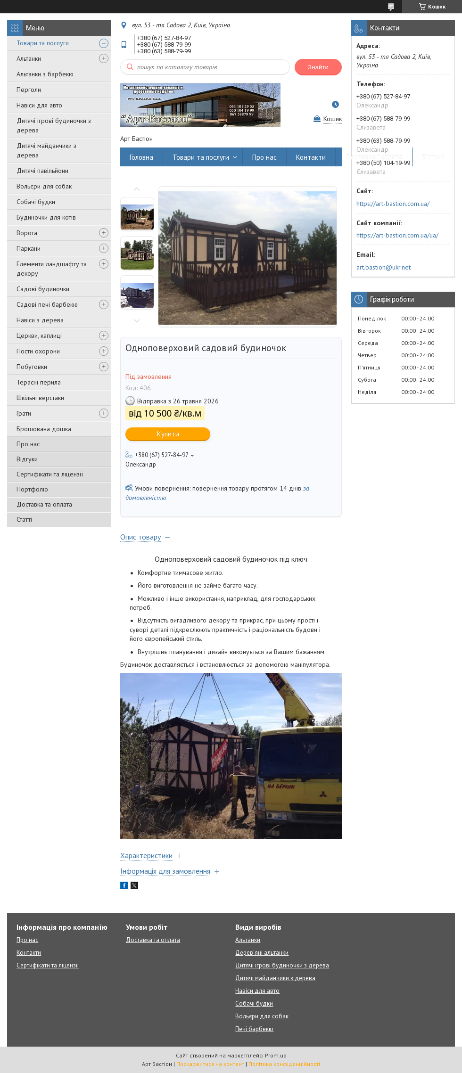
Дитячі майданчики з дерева (46, 150)
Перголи (28, 89)
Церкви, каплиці (39, 335)
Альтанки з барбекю (45, 74)
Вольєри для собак (44, 186)
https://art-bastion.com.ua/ (392, 203)
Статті (24, 519)
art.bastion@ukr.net (383, 267)
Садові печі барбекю (47, 304)
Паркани (28, 248)
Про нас (28, 444)
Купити (168, 433)
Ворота (26, 233)
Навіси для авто (39, 105)
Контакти (311, 157)
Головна (141, 157)
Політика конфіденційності (284, 1063)
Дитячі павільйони (42, 170)
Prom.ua (276, 1055)
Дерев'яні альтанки (262, 953)
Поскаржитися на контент (210, 1063)
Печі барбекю (254, 1029)
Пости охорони (38, 351)
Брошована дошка (43, 429)
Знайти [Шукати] (318, 67)
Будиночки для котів (46, 217)
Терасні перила (38, 382)
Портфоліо (32, 489)
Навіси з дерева (40, 320)
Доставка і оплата (374, 157)
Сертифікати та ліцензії (49, 474)
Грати (23, 413)
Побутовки (31, 366)
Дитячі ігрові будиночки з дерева (53, 125)
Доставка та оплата (44, 504)
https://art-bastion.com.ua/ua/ (397, 235)
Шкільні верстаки (40, 397)
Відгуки (27, 459)
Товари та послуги (42, 43)
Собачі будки (35, 201)
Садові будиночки (42, 289)
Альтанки (28, 58)
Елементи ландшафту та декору (51, 269)
